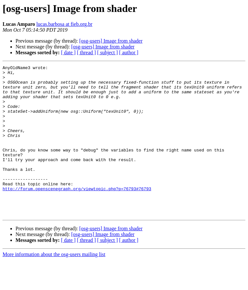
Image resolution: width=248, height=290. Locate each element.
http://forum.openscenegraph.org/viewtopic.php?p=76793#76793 (77, 214)
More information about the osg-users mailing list (54, 284)
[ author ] (129, 52)
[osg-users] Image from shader (110, 41)
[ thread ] (86, 52)
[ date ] (68, 52)
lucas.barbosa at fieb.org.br (64, 24)
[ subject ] (107, 52)
